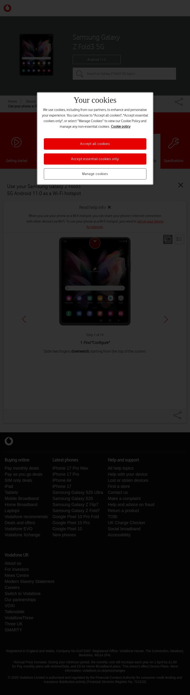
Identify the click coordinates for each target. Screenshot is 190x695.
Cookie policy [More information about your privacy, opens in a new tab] (120, 127)
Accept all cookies (95, 144)
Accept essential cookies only (95, 159)
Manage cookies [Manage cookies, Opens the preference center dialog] (95, 174)
